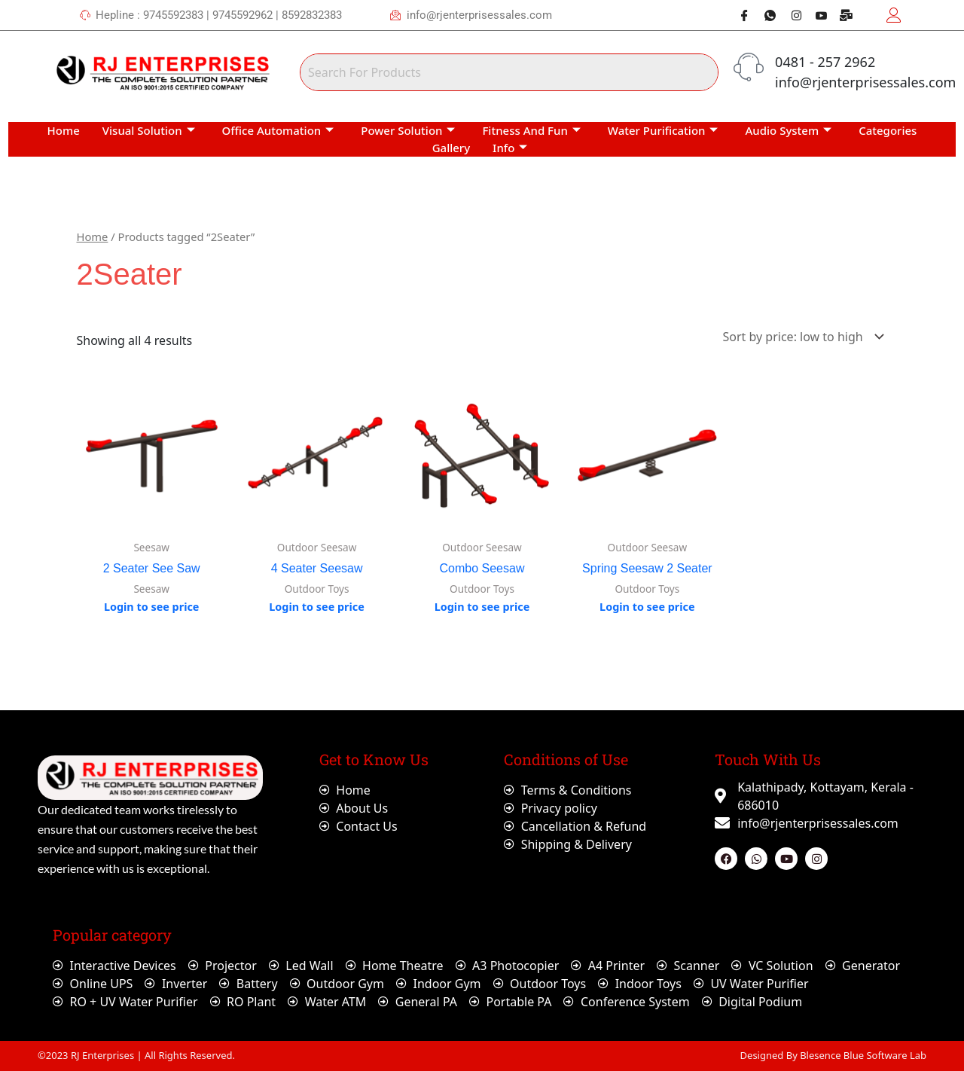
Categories (888, 130)
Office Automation (278, 130)
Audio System (788, 130)
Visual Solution (148, 130)
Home (63, 130)
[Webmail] (841, 15)
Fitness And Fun (531, 130)
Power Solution (408, 130)
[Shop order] (800, 336)
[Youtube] (815, 15)
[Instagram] (790, 15)
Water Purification (663, 130)
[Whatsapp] (764, 15)
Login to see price (152, 607)
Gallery (451, 147)
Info (510, 147)
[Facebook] (739, 15)
